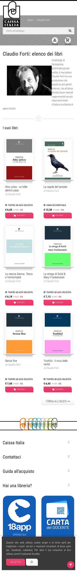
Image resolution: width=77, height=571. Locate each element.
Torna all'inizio (58, 401)
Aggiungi (19, 215)
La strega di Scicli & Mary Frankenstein (55, 275)
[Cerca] (38, 30)
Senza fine (11, 360)
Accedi (55, 41)
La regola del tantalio (55, 186)
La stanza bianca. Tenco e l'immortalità (19, 275)
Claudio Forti (14, 194)
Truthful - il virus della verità (56, 362)
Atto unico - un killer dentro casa (16, 188)
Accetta (15, 562)
